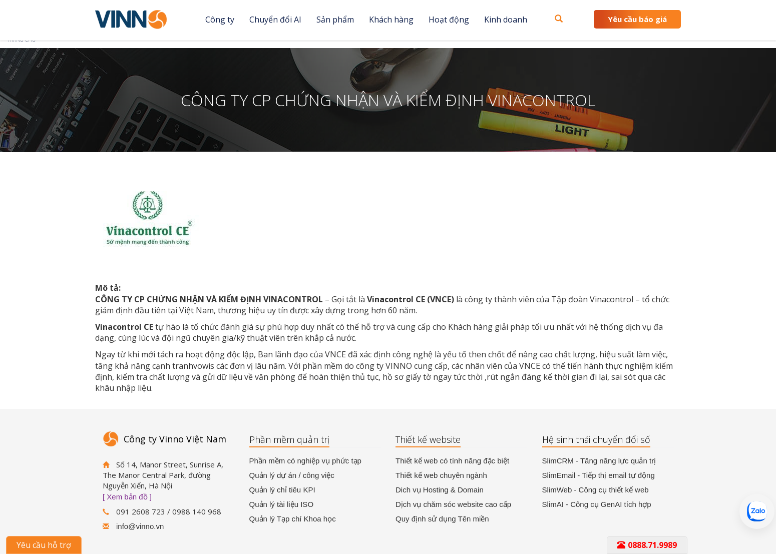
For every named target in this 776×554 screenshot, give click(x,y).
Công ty (219, 19)
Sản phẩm (335, 19)
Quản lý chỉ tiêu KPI (282, 489)
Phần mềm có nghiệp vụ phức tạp (305, 460)
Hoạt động (449, 19)
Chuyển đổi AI (275, 19)
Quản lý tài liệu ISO (281, 504)
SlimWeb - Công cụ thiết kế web (595, 489)
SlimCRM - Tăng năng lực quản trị (599, 460)
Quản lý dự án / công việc (291, 475)
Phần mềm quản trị (289, 439)
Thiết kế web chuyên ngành (441, 475)
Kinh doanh (505, 19)
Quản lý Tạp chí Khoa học (292, 518)
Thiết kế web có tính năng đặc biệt (452, 460)
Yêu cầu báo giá (637, 19)
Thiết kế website (428, 439)
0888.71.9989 (647, 544)
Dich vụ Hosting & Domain (440, 489)
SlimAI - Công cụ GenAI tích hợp (596, 504)
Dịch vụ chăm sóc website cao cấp (453, 504)
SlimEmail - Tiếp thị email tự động (598, 475)
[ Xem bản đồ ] (127, 496)
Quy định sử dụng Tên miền (442, 518)
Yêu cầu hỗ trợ (44, 544)
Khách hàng (391, 19)
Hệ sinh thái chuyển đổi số (596, 439)
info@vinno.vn (140, 526)
